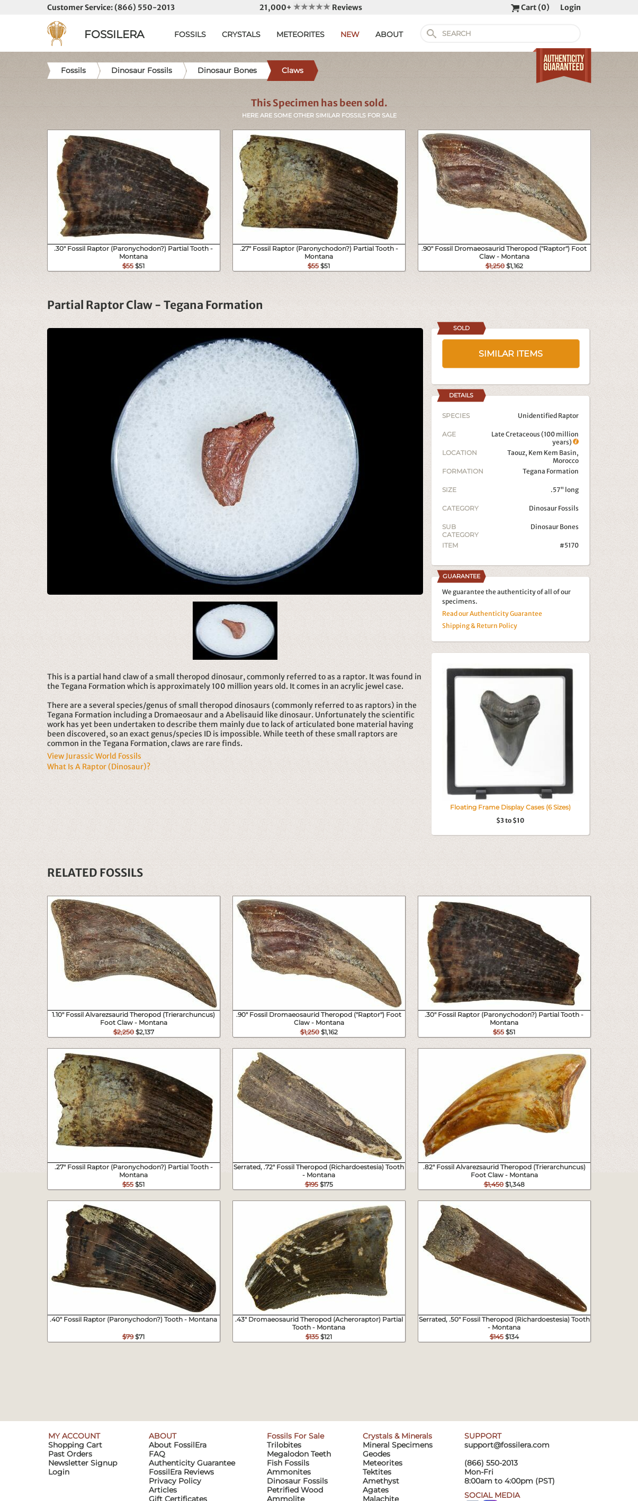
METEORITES (300, 34)
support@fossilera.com (507, 1445)
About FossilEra (177, 1445)
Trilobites (284, 1445)
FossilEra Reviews (181, 1472)
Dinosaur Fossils (554, 508)
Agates (376, 1490)
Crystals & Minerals (397, 1436)
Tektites (377, 1472)
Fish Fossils (288, 1463)
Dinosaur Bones (555, 527)
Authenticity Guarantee (192, 1463)
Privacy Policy (175, 1481)
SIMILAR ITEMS (511, 354)
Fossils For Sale (295, 1436)
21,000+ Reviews (310, 7)
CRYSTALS (241, 34)
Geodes (376, 1454)
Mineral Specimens (398, 1445)
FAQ (157, 1454)
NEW (350, 34)
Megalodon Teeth (299, 1454)
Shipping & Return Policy (479, 626)
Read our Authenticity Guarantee (492, 613)
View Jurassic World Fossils (94, 756)
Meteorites (382, 1463)
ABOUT (389, 34)
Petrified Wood (295, 1490)
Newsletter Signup (82, 1463)
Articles (163, 1490)
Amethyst (381, 1481)
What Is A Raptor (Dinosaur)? (98, 766)
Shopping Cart (75, 1445)
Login (570, 7)
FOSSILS (190, 34)
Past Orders (70, 1454)
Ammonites (289, 1472)
